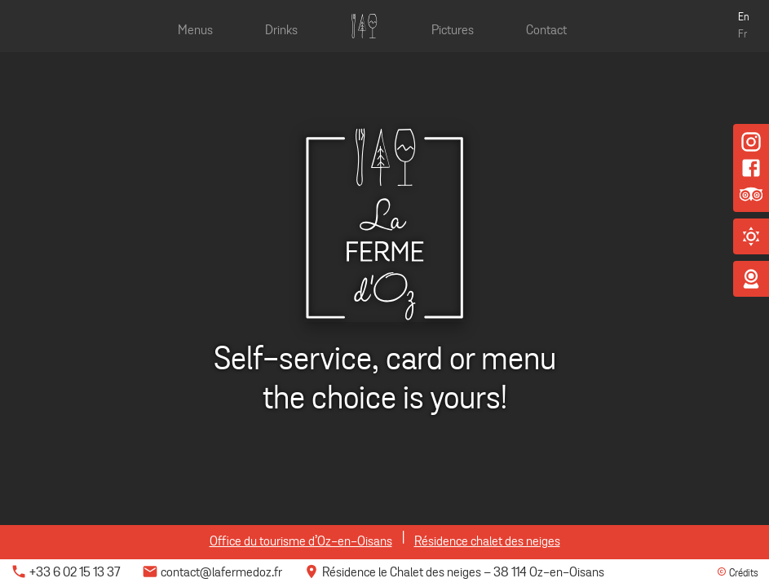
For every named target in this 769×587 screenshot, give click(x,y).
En (743, 18)
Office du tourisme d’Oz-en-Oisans (301, 542)
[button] (751, 236)
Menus (195, 31)
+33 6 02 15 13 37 (66, 572)
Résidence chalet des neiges (487, 542)
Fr (742, 35)
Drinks (281, 31)
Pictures (452, 31)
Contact (546, 31)
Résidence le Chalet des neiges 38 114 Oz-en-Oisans (453, 572)
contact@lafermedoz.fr (212, 572)
